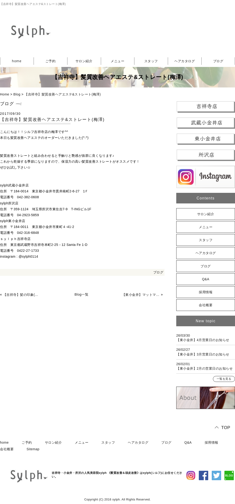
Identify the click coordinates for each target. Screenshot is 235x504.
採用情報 (205, 292)
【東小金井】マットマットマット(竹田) (141, 295)
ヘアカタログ (184, 61)
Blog (16, 94)
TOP (225, 427)
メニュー (117, 61)
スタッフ (151, 61)
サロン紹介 (84, 61)
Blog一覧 (81, 294)
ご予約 (50, 61)
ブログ (158, 272)
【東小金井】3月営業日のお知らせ (202, 354)
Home (4, 94)
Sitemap (33, 449)
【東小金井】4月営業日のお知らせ (202, 340)
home (16, 61)
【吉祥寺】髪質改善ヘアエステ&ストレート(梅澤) (62, 94)
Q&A (205, 279)
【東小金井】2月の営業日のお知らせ (204, 368)
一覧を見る (224, 378)
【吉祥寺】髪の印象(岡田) (22, 295)
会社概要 (205, 305)
